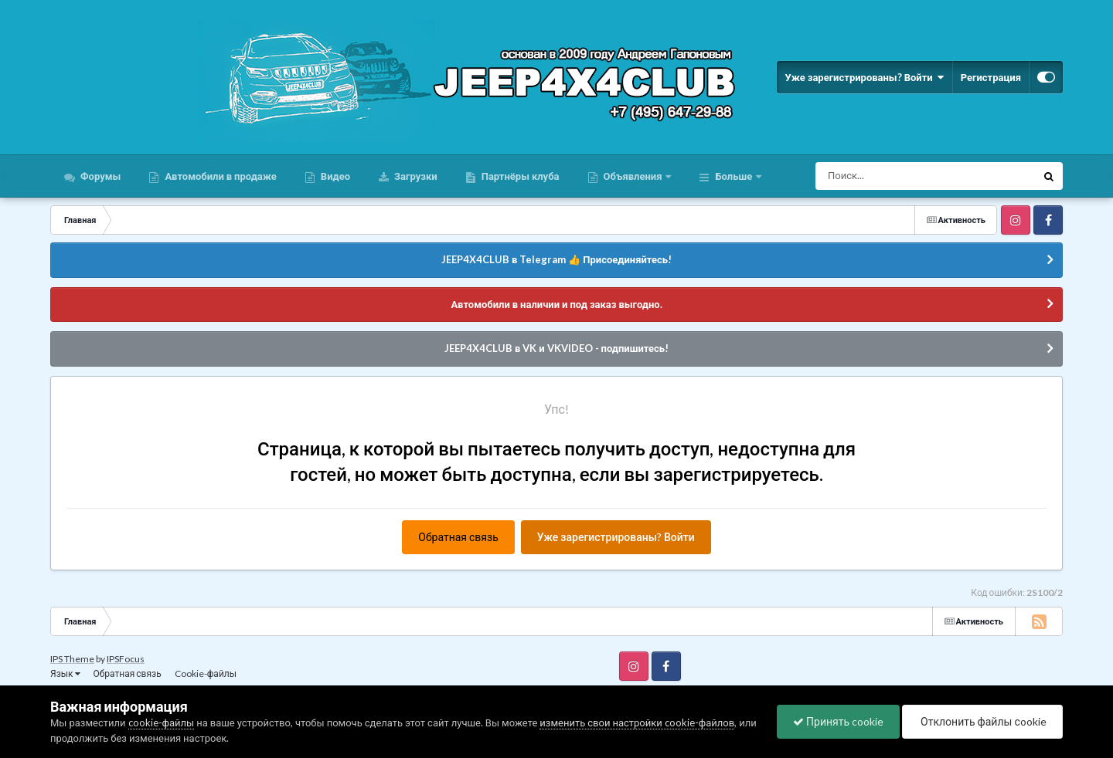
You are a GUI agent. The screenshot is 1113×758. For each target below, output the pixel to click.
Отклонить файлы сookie (982, 721)
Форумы (99, 176)
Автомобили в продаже (219, 176)
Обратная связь (458, 536)
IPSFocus (126, 659)
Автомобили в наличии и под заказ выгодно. (556, 304)
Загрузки (414, 176)
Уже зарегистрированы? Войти (864, 77)
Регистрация (991, 77)
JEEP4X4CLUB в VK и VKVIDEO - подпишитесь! (556, 348)
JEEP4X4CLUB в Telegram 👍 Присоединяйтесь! (556, 259)
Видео (334, 176)
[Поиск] (897, 176)
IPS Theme (72, 659)
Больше (733, 176)
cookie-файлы (161, 722)
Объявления (633, 176)
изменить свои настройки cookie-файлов (636, 722)
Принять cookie (838, 721)
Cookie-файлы (206, 673)
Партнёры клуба (519, 176)
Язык (65, 673)
